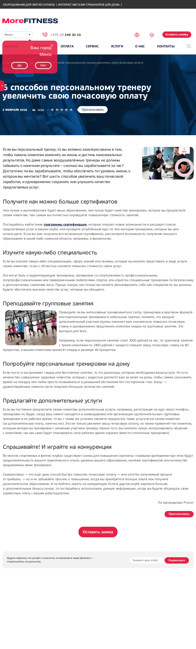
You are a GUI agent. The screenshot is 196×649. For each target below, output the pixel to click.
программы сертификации (65, 224)
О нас (140, 46)
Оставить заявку (176, 34)
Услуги (117, 46)
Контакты (165, 46)
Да (19, 65)
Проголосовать (93, 109)
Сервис (92, 46)
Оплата (67, 46)
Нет (43, 65)
